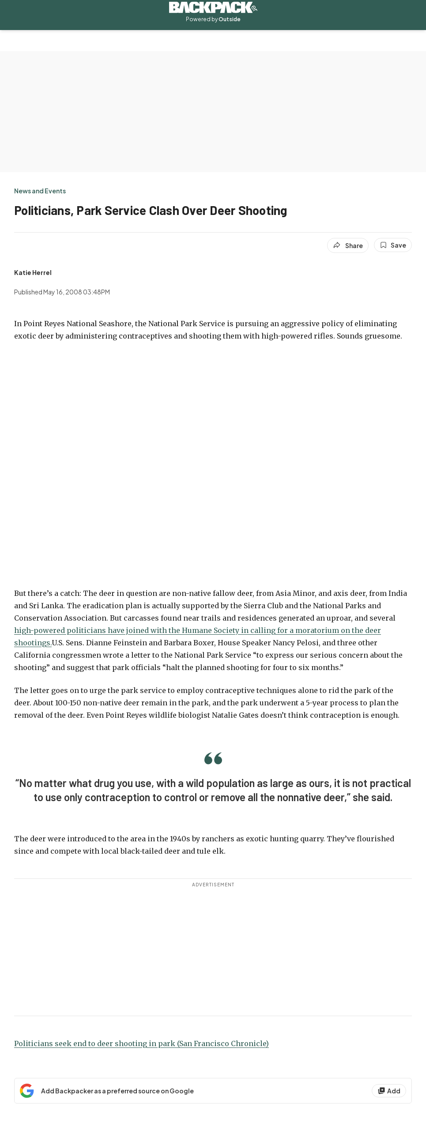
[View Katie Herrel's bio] (33, 272)
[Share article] (348, 245)
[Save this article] (393, 245)
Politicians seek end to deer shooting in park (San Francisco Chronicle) (141, 1043)
